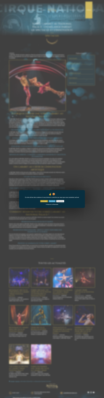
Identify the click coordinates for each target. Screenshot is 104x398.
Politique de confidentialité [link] (52, 204)
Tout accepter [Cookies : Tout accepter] (44, 201)
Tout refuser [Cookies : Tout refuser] (52, 201)
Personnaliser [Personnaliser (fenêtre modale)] (60, 201)
